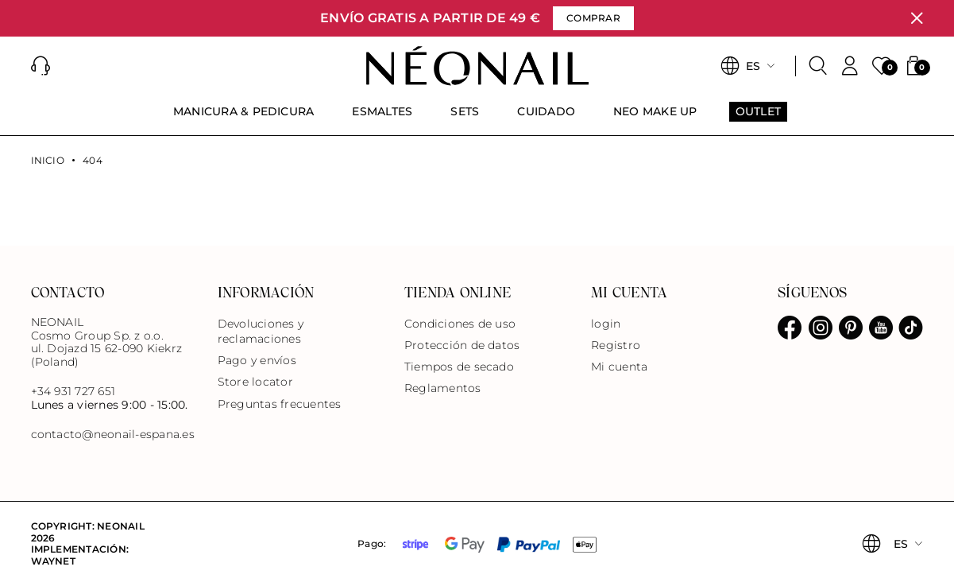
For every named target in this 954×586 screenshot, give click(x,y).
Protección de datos (462, 345)
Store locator (255, 381)
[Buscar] (818, 66)
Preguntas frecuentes (280, 404)
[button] (40, 66)
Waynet (53, 561)
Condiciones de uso (460, 323)
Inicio (47, 160)
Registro (615, 345)
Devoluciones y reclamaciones (260, 331)
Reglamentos (442, 388)
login (605, 323)
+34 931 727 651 (73, 391)
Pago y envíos (257, 360)
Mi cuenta (619, 366)
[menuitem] (244, 118)
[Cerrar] (916, 18)
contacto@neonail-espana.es (113, 434)
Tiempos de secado (459, 366)
